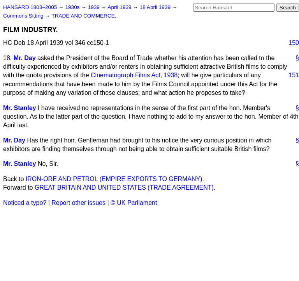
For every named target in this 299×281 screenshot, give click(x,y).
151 (293, 75)
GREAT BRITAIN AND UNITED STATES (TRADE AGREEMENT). (125, 187)
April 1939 (120, 7)
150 (293, 42)
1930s (73, 7)
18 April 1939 (156, 7)
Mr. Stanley (19, 108)
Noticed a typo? (24, 202)
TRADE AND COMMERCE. (83, 16)
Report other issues (78, 202)
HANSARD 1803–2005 (30, 7)
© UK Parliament (134, 202)
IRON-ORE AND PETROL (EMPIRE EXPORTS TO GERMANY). (115, 179)
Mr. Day (25, 58)
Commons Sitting (24, 16)
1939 (94, 7)
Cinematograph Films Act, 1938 (134, 75)
